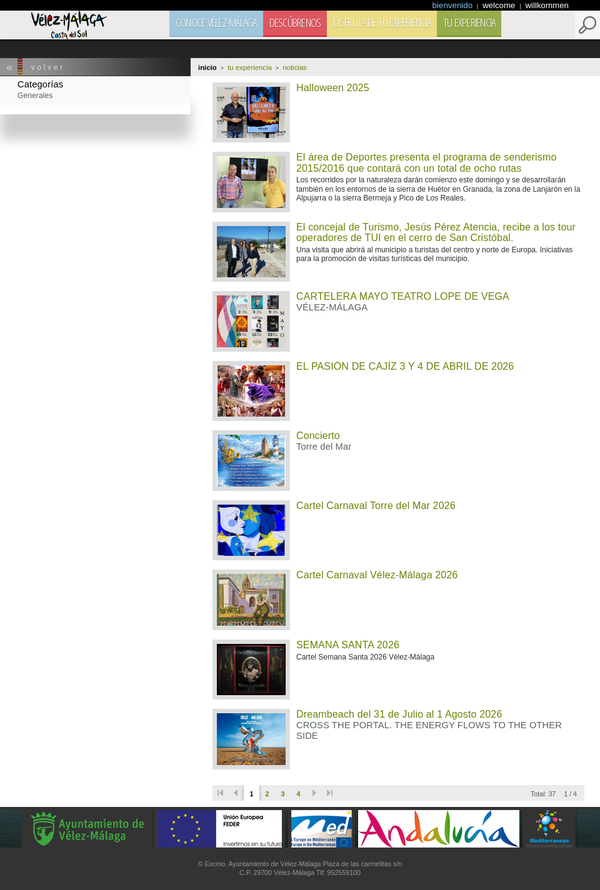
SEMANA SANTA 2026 (347, 645)
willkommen (547, 5)
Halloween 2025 (332, 87)
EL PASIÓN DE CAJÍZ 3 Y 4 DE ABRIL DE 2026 (405, 366)
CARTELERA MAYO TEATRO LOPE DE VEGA (402, 296)
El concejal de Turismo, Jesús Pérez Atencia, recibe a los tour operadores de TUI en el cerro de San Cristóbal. (436, 233)
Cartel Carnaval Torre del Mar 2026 (376, 505)
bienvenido (453, 5)
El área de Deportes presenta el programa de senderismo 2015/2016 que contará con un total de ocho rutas (426, 163)
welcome (500, 5)
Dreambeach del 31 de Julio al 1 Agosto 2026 (399, 714)
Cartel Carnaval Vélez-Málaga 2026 (377, 575)
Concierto (318, 435)
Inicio (207, 67)
